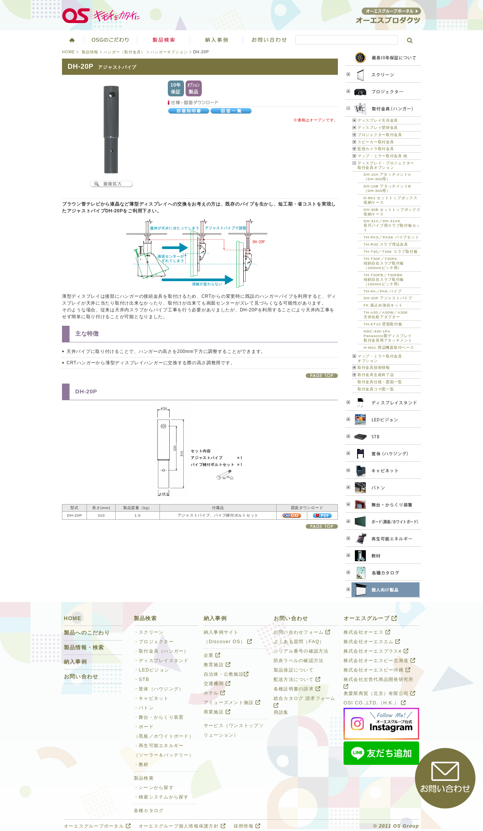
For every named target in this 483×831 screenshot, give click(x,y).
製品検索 (163, 39)
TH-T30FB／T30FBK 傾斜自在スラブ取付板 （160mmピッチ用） (384, 279)
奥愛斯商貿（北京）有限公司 (379, 693)
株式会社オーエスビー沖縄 (377, 670)
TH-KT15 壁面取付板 (383, 324)
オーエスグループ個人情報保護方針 (182, 826)
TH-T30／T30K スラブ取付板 (391, 251)
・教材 (141, 764)
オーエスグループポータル (97, 826)
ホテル (215, 693)
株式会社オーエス (367, 632)
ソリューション (216, 39)
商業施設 (217, 712)
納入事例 (75, 662)
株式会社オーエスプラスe (376, 651)
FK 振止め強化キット (383, 305)
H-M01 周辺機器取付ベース (389, 347)
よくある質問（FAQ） (299, 641)
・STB (141, 679)
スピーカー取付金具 (376, 142)
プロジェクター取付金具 (380, 135)
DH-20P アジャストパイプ (388, 298)
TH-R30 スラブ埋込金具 (386, 244)
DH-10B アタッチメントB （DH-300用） (387, 188)
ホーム (71, 39)
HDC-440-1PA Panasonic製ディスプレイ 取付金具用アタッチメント (388, 335)
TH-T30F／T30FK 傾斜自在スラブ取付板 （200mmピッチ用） (384, 263)
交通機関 (217, 683)
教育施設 (217, 664)
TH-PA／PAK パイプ (382, 291)
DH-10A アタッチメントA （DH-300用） (387, 176)
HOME (68, 52)
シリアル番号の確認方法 (301, 651)
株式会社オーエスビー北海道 (379, 660)
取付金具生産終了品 (376, 375)
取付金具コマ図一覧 (376, 389)
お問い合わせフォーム (302, 632)
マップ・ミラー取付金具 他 (382, 156)
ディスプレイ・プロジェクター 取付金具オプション (386, 165)
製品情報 (90, 52)
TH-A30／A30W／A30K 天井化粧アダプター (386, 314)
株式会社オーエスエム (372, 641)
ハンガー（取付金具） (124, 52)
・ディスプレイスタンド (161, 660)
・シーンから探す (154, 787)
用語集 (281, 712)
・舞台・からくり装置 (159, 717)
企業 (212, 655)
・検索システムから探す (161, 797)
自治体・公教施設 (226, 674)
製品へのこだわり (87, 633)
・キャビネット (151, 698)
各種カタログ (149, 810)
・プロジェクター (154, 641)
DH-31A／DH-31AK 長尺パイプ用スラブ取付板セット (392, 225)
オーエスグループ (370, 618)
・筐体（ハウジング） (159, 689)
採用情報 (247, 826)
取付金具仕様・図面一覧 (380, 382)
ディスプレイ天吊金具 (378, 120)
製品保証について (294, 670)
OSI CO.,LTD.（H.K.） (375, 703)
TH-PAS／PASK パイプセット (391, 237)
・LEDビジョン (151, 670)
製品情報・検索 (84, 647)
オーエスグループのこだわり (110, 39)
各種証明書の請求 (297, 689)
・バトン (144, 707)
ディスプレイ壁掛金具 (378, 127)
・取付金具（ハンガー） (161, 651)
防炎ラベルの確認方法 (299, 660)
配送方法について (297, 679)
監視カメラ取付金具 (376, 149)
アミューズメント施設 (232, 702)
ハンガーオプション (169, 52)
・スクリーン (149, 632)
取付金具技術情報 (374, 367)
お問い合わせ (269, 39)
